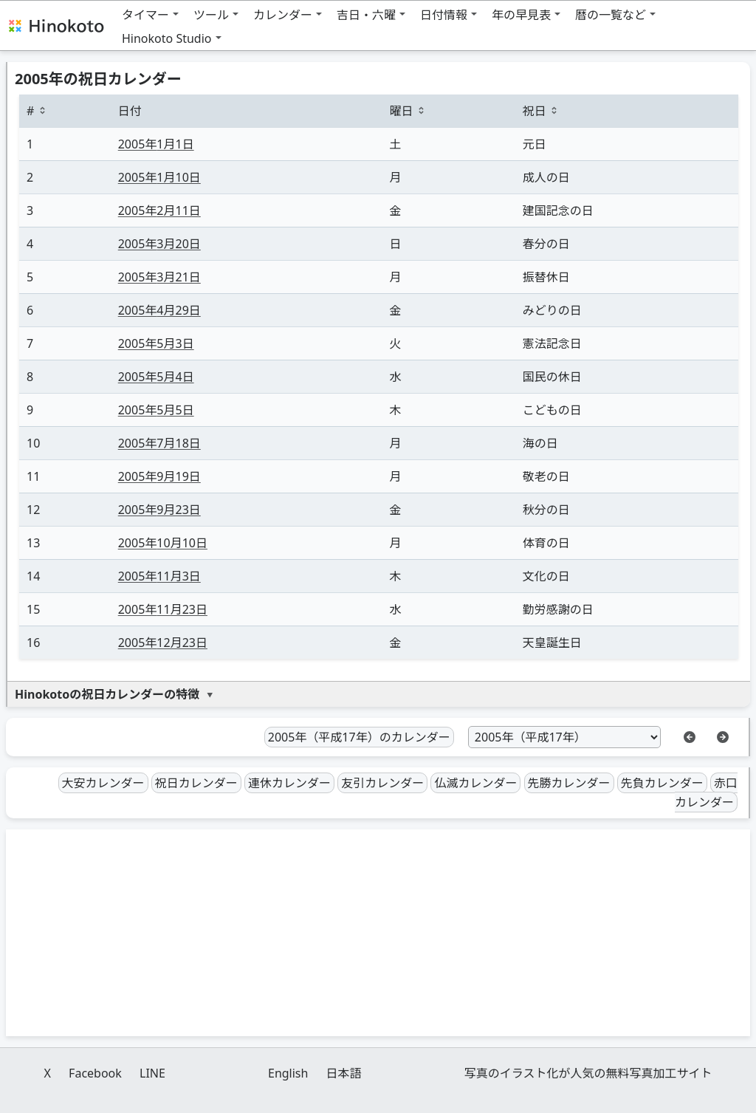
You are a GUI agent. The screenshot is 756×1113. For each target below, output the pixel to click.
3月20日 (159, 244)
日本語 (344, 1073)
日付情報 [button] (443, 15)
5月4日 (156, 377)
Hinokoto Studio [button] (167, 38)
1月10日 (159, 177)
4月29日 (159, 310)
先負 (662, 783)
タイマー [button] (145, 15)
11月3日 (159, 576)
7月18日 (159, 443)
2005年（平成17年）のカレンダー (359, 737)
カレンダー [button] (282, 15)
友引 (382, 783)
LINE (152, 1073)
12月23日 (162, 642)
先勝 (569, 783)
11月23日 (162, 609)
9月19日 (159, 476)
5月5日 (156, 410)
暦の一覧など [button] (610, 15)
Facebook (95, 1073)
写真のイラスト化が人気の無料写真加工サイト (588, 1073)
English (288, 1073)
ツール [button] (211, 15)
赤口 (706, 793)
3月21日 (159, 277)
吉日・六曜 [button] (366, 15)
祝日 (196, 783)
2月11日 (159, 210)
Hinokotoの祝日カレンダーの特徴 (107, 694)
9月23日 (159, 509)
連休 (289, 783)
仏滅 (475, 783)
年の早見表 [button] (521, 15)
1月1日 (156, 144)
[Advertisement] (378, 932)
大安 (103, 783)
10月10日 (162, 543)
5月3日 (156, 343)
